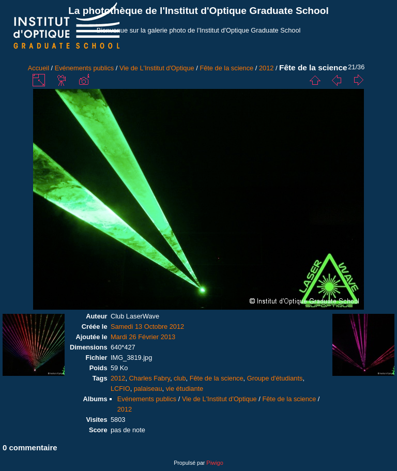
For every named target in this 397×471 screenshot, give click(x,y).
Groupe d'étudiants (275, 378)
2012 (266, 68)
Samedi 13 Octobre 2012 (147, 326)
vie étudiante (185, 388)
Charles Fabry (149, 378)
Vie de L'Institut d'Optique (156, 68)
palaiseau (148, 388)
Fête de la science (226, 68)
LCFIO (120, 388)
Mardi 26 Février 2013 (143, 337)
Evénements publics (84, 68)
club (180, 378)
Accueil (38, 68)
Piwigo (214, 463)
